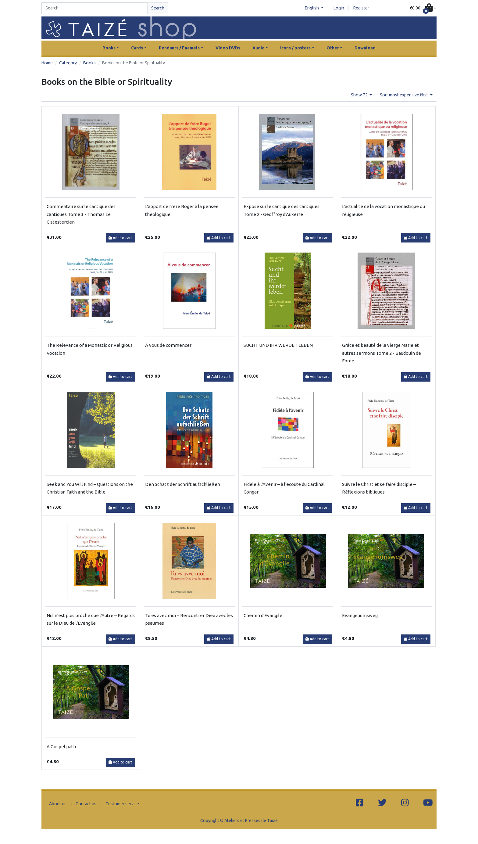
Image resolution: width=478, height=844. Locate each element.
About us (57, 803)
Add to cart (120, 238)
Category (68, 62)
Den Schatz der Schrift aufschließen (182, 484)
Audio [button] (258, 47)
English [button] (312, 7)
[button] (423, 8)
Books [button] (109, 47)
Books (89, 62)
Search (157, 7)
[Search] (94, 8)
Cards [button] (137, 47)
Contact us (86, 803)
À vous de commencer (168, 345)
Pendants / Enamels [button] (179, 47)
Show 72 (360, 94)
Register (361, 7)
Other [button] (332, 47)
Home (47, 62)
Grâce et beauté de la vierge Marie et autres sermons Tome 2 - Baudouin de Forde (381, 353)
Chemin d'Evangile (263, 615)
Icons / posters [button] (295, 47)
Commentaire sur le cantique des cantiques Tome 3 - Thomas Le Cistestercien (81, 214)
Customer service (122, 803)
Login (339, 7)
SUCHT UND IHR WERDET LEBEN (278, 345)
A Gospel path (61, 746)
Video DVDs (228, 47)
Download (365, 47)
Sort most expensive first (404, 94)
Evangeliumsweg (360, 615)
